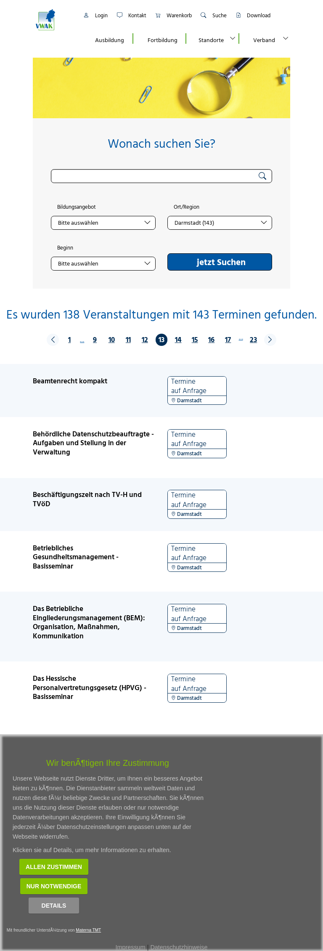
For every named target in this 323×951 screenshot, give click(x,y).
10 (112, 339)
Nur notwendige (54, 886)
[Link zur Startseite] (54, 19)
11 (128, 339)
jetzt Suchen (221, 261)
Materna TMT (88, 930)
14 (178, 339)
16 (211, 339)
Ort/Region (186, 207)
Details (54, 905)
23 (253, 339)
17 (228, 339)
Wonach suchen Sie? (161, 143)
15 (195, 339)
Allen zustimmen (54, 866)
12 (145, 339)
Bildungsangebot (76, 207)
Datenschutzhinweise (178, 947)
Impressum (131, 947)
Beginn (65, 247)
